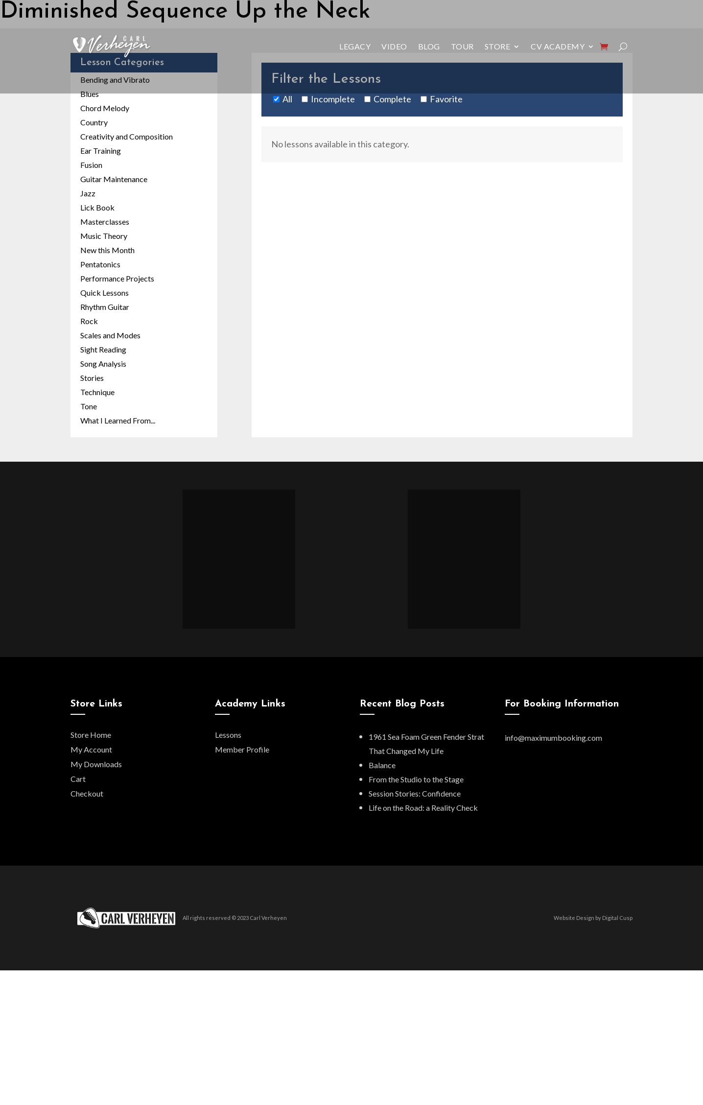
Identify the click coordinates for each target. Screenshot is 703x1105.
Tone (88, 406)
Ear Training (100, 150)
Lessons (228, 734)
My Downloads (96, 764)
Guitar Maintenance (113, 179)
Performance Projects (117, 278)
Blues (89, 93)
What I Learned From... (117, 420)
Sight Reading (103, 349)
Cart (78, 778)
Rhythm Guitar (104, 306)
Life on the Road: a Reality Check (423, 807)
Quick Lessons (104, 292)
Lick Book (97, 207)
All (287, 99)
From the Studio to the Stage (416, 779)
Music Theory (103, 235)
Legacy (355, 46)
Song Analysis (103, 363)
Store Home (90, 734)
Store (498, 46)
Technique (97, 392)
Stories (92, 377)
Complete (392, 99)
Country (94, 122)
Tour (462, 46)
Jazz (87, 193)
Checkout (86, 793)
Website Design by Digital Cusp (593, 918)
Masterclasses (104, 221)
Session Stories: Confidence (415, 793)
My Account (91, 749)
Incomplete (333, 99)
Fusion (91, 164)
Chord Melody (104, 108)
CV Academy (558, 46)
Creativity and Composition (126, 136)
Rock (89, 321)
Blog (429, 46)
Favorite (446, 99)
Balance (382, 765)
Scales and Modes (110, 335)
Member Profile (242, 749)
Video (394, 46)
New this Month (107, 250)
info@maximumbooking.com (553, 737)
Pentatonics (100, 264)
